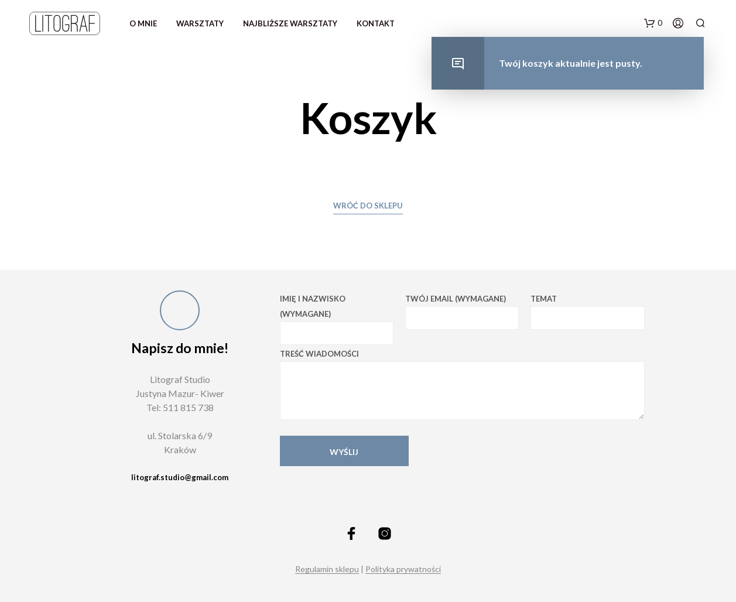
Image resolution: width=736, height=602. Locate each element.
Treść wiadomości (462, 384)
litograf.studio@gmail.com (179, 477)
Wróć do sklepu (368, 205)
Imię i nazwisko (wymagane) (336, 319)
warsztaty (200, 23)
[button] (653, 23)
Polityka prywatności (403, 569)
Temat (587, 312)
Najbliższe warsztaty (290, 23)
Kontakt (376, 23)
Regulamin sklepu (327, 569)
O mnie (143, 23)
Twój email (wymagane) (462, 312)
